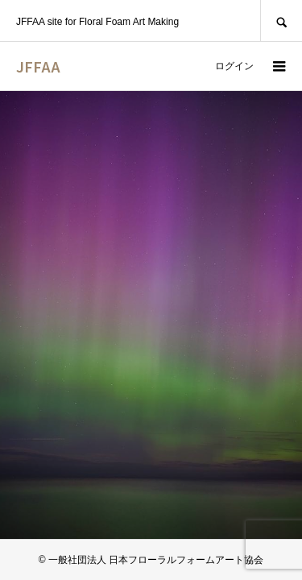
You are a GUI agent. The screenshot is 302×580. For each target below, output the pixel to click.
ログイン (234, 66)
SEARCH (281, 20)
